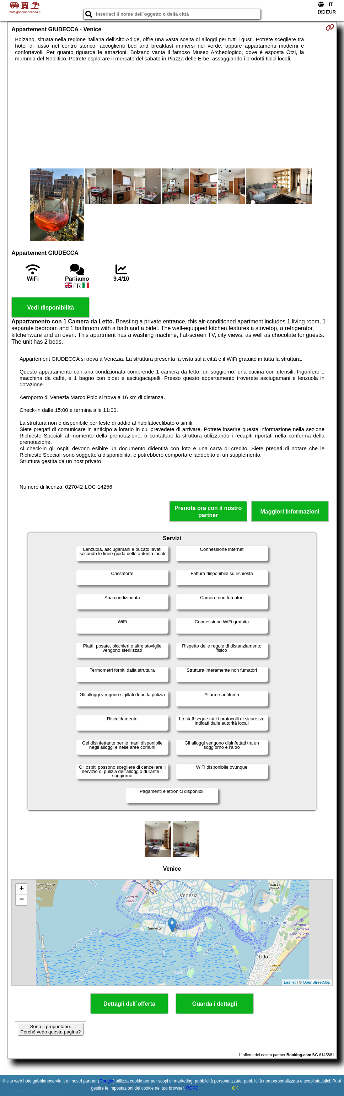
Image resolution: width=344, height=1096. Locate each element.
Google (106, 1081)
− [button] (21, 899)
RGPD (192, 1088)
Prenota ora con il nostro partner (208, 511)
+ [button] (21, 889)
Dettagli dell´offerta (129, 1004)
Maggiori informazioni (289, 512)
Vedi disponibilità (50, 308)
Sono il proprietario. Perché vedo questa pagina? (51, 1029)
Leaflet (290, 982)
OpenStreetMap (316, 982)
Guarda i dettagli (214, 1004)
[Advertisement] (171, 115)
